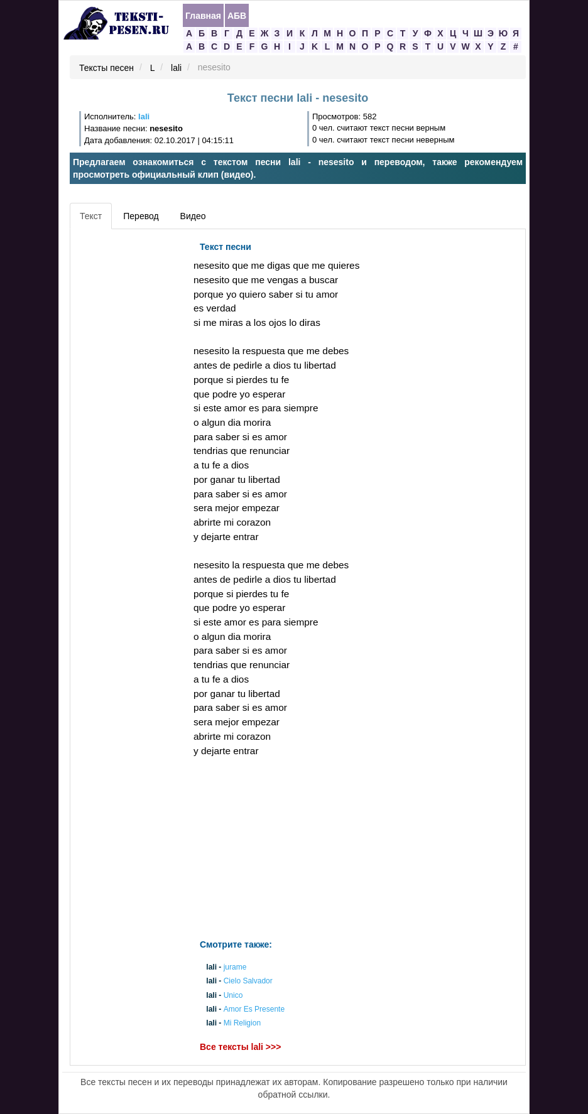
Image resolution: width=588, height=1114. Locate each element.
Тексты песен (106, 68)
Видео (193, 216)
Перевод (140, 216)
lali (176, 68)
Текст (91, 216)
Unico (233, 995)
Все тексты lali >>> (240, 1047)
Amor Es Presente (254, 1009)
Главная (203, 16)
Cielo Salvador (248, 981)
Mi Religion (242, 1023)
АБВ (236, 16)
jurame (235, 967)
